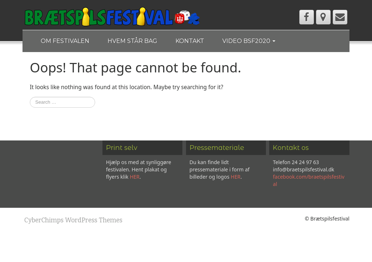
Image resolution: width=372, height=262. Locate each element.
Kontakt (189, 40)
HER (135, 176)
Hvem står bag (132, 40)
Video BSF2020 (248, 40)
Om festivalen (65, 40)
